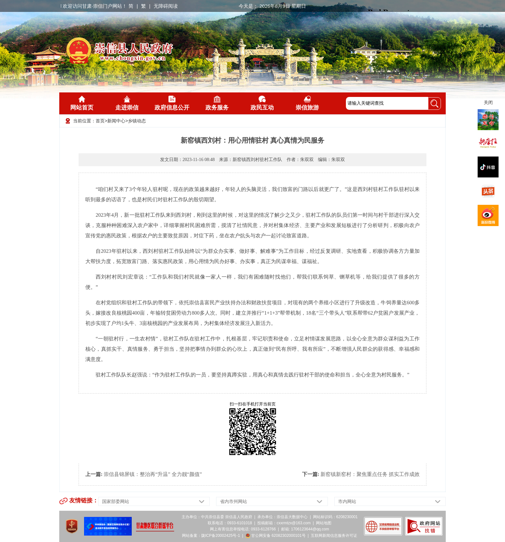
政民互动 (262, 103)
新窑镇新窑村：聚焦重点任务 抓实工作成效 (370, 474)
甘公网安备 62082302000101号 (275, 535)
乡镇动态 (137, 120)
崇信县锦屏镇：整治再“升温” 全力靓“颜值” (153, 474)
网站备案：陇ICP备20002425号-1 (211, 535)
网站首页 (81, 103)
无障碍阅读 (166, 6)
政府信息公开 (172, 103)
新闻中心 (116, 120)
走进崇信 (126, 103)
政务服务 (217, 103)
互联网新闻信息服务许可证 (334, 535)
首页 (100, 120)
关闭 (488, 102)
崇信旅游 (307, 103)
